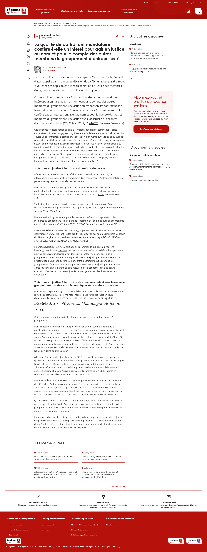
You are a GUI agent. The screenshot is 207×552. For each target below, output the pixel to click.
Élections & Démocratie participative (85, 525)
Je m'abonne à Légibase (151, 129)
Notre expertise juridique (83, 546)
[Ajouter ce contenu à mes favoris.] (28, 36)
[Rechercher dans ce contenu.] (28, 77)
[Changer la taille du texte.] (28, 70)
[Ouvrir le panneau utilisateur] (188, 11)
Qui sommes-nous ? (60, 546)
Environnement (48, 525)
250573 (95, 207)
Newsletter (148, 2)
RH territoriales (13, 535)
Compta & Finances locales (17, 530)
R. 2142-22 (59, 246)
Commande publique (42, 23)
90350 (101, 194)
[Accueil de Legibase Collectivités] (16, 11)
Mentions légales (104, 546)
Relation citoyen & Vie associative (84, 535)
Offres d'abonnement (175, 2)
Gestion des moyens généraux (45, 11)
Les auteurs (159, 2)
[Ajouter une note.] (28, 43)
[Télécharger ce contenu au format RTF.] (28, 56)
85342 (82, 224)
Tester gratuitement (193, 2)
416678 (93, 123)
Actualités (57, 23)
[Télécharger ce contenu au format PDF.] (28, 50)
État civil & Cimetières (79, 530)
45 (39, 240)
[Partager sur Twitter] (117, 36)
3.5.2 (84, 240)
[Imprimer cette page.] (28, 63)
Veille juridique (70, 23)
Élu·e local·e (110, 525)
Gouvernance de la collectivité (128, 11)
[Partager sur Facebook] (111, 36)
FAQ (118, 546)
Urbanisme (46, 530)
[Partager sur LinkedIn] (123, 36)
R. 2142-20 (56, 240)
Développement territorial (72, 11)
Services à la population (99, 11)
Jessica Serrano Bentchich (56, 67)
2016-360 (115, 237)
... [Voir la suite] (132, 77)
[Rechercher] (198, 11)
